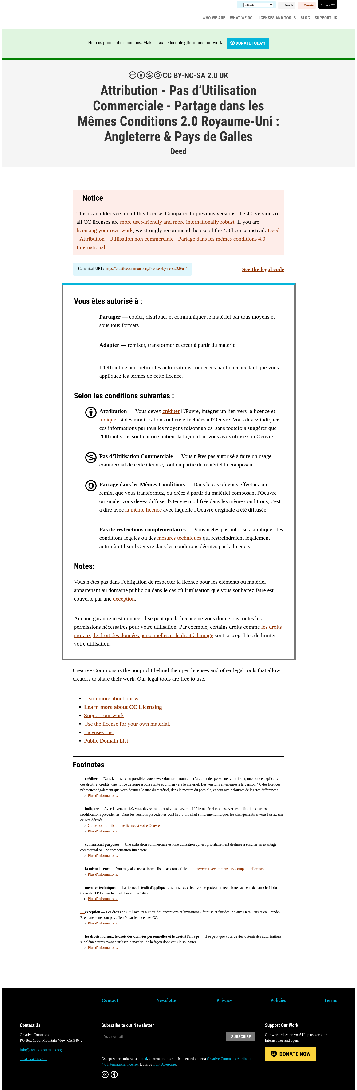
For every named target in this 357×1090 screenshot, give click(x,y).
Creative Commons (42, 15)
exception (124, 599)
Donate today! (250, 43)
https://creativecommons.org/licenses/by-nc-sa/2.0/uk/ (146, 268)
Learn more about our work (115, 698)
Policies (278, 1000)
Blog (305, 17)
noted (143, 1059)
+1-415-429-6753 (33, 1059)
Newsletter (167, 1000)
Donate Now (294, 1054)
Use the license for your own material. (127, 724)
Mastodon (36, 1076)
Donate (309, 5)
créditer (171, 411)
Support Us (326, 17)
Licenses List (99, 732)
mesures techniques (179, 538)
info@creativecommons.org (41, 1050)
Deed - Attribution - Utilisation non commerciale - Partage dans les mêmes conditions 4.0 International (178, 238)
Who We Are (213, 17)
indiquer (108, 419)
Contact (110, 1000)
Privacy (224, 1000)
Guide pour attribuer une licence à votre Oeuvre (124, 826)
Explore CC (328, 5)
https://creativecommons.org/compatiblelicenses (228, 869)
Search (289, 5)
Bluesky (23, 1076)
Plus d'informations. (103, 795)
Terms (330, 1000)
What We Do (241, 17)
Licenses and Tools (276, 17)
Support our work (104, 715)
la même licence (143, 510)
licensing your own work (105, 230)
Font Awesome (164, 1064)
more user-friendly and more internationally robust (177, 222)
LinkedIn (48, 1076)
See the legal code (263, 269)
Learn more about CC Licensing (123, 707)
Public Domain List (106, 741)
